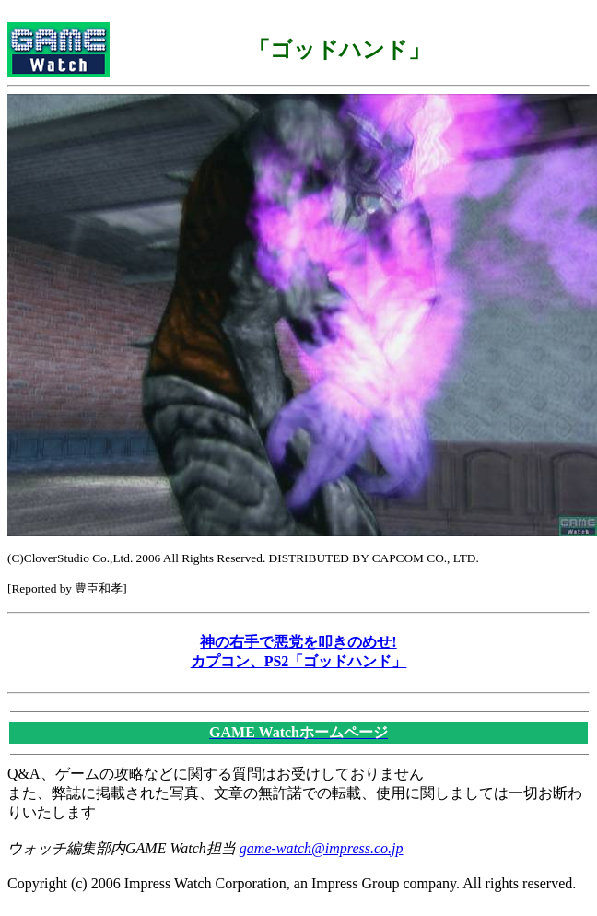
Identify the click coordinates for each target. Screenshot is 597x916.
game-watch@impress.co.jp (322, 848)
